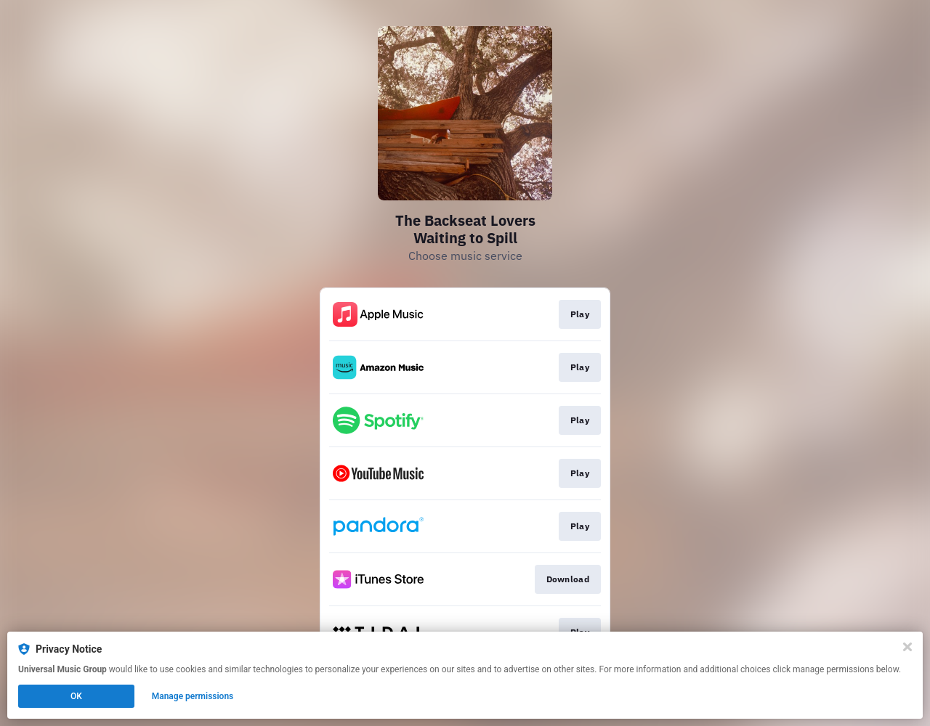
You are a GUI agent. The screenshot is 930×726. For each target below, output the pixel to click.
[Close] (907, 646)
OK (76, 696)
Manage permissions (193, 696)
